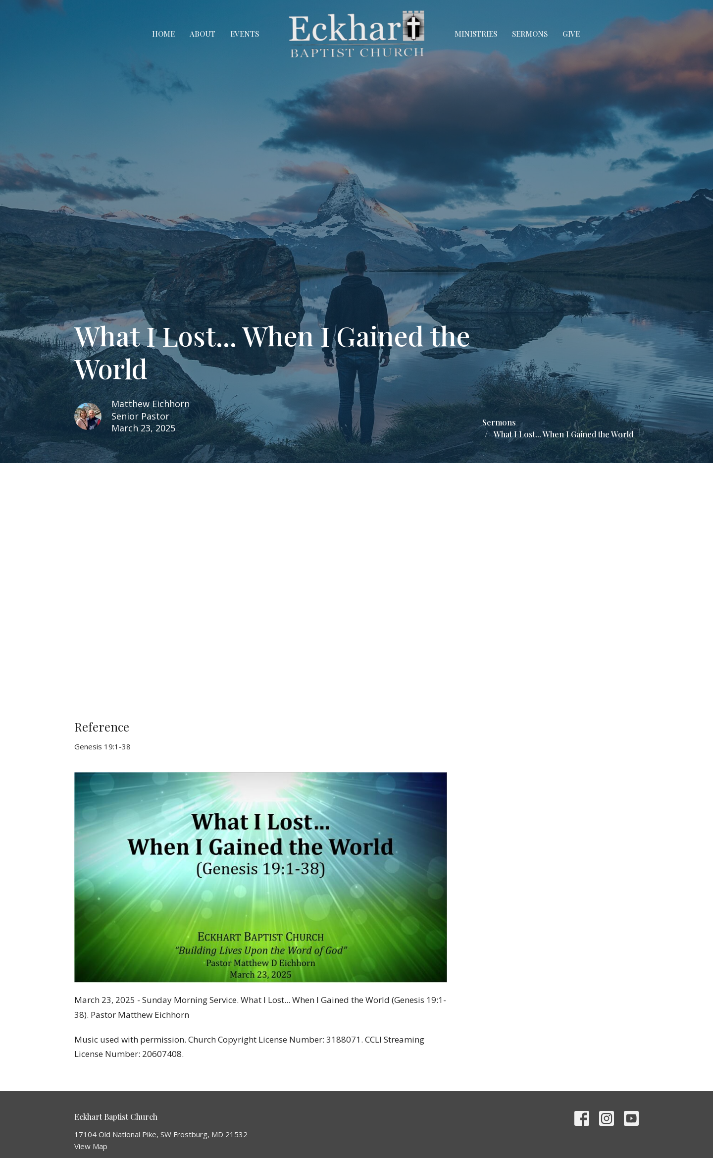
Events (244, 34)
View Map (90, 1146)
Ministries (476, 34)
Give (571, 34)
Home (163, 34)
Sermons (530, 34)
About (202, 34)
